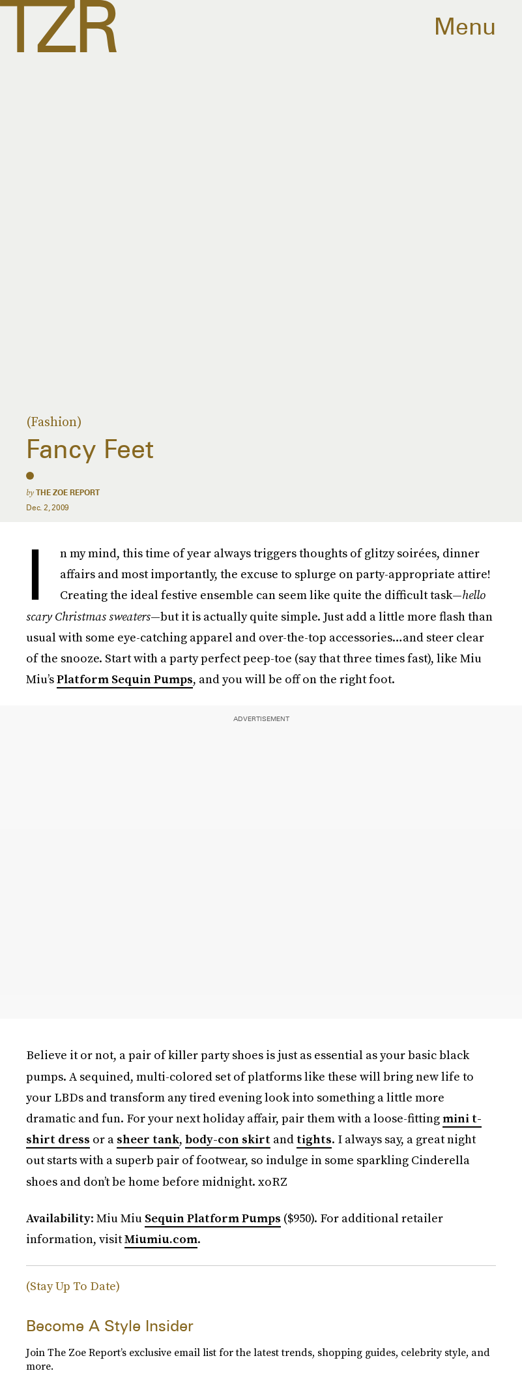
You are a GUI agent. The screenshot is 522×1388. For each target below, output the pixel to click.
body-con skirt (227, 1139)
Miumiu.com (160, 1239)
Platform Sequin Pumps (125, 679)
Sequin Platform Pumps (213, 1218)
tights (314, 1139)
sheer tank (148, 1139)
